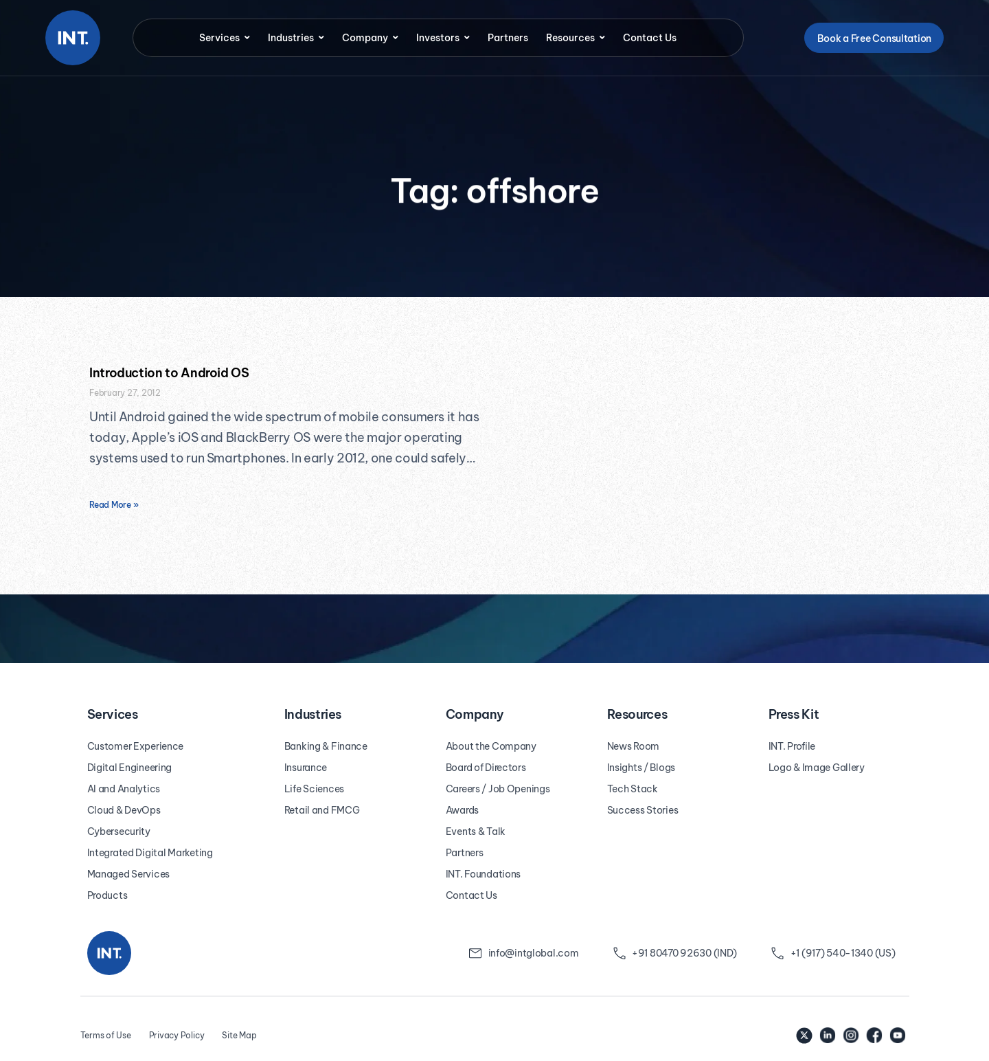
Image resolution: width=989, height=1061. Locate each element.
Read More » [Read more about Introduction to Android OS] (113, 505)
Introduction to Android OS (169, 373)
